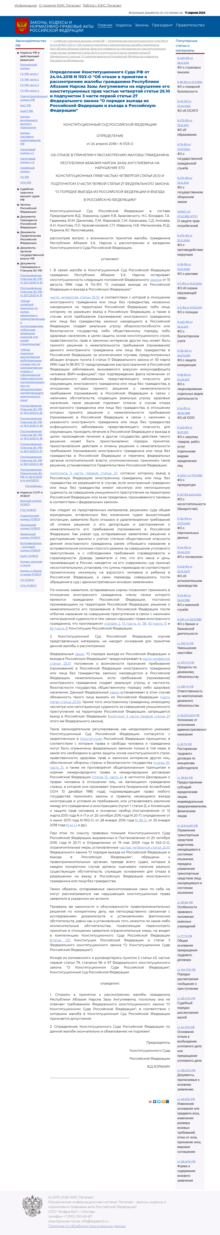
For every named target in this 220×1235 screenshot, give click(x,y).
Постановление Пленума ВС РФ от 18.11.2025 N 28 (31, 460)
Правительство (190, 25)
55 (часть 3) (157, 623)
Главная (105, 25)
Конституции (91, 739)
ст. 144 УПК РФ (186, 969)
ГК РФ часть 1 (29, 73)
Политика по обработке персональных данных (87, 1226)
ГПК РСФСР (28, 510)
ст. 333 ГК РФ (185, 643)
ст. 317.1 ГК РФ (185, 662)
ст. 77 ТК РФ (184, 936)
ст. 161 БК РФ (185, 902)
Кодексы (124, 25)
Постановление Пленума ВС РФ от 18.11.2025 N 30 (31, 422)
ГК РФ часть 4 (29, 90)
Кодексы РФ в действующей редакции (29, 56)
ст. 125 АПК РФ (186, 1161)
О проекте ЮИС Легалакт (60, 5)
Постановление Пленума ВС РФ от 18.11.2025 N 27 (31, 447)
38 (144, 623)
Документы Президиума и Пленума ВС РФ (31, 267)
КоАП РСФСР (29, 556)
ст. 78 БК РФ (185, 777)
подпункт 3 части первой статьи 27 (139, 716)
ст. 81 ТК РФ (184, 744)
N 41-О (71, 825)
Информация (26, 5)
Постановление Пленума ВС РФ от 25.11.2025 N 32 (31, 279)
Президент (162, 25)
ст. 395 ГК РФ (185, 686)
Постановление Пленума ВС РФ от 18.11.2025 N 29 (31, 435)
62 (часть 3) (59, 628)
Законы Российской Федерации (28, 208)
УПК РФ (25, 182)
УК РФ (24, 177)
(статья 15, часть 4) (107, 777)
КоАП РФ (26, 111)
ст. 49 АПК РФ (186, 1099)
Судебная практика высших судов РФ (79, 40)
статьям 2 (112, 623)
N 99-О (141, 820)
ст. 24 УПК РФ (186, 1027)
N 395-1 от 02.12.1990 (189, 619)
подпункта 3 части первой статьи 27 (83, 473)
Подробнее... (34, 486)
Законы (142, 25)
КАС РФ (25, 105)
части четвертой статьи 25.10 (74, 297)
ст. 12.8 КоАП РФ (187, 825)
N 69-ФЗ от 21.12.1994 (189, 82)
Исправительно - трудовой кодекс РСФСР (31, 547)
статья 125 (60, 940)
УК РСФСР (27, 580)
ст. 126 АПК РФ (186, 1070)
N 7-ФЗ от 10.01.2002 (189, 283)
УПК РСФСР (28, 585)
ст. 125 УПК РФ (186, 998)
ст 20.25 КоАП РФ (188, 715)
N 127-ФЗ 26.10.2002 (189, 494)
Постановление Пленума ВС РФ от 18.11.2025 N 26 (31, 409)
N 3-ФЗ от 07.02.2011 (189, 307)
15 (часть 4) (131, 623)
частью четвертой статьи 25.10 (144, 847)
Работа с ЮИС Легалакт (102, 5)
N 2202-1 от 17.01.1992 (189, 475)
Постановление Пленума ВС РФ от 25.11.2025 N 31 (31, 291)
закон (80, 654)
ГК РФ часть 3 (29, 85)
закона (155, 280)
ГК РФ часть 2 (29, 79)
